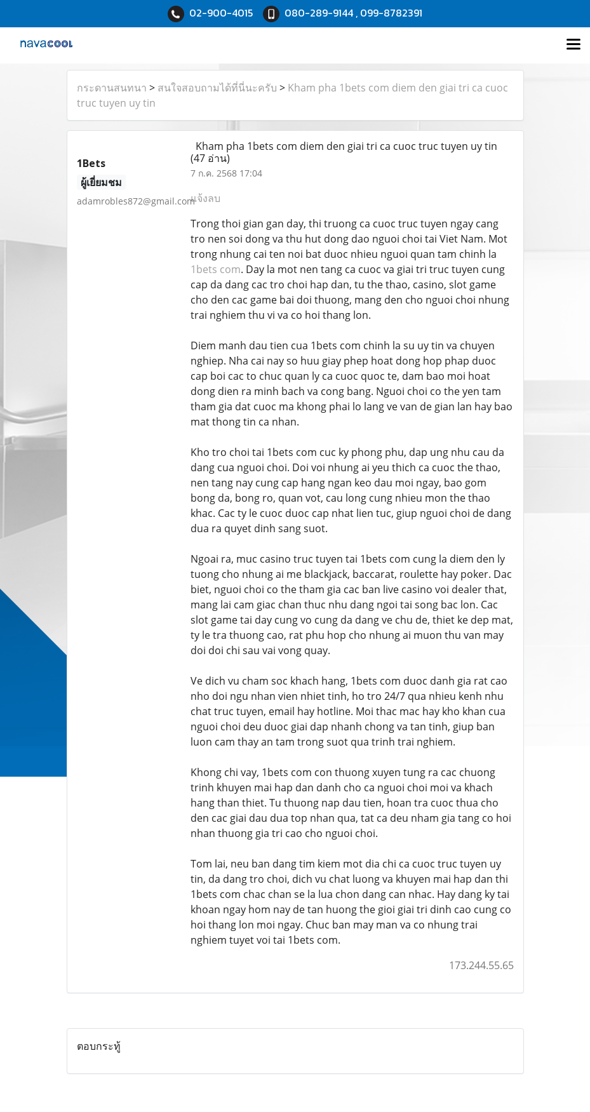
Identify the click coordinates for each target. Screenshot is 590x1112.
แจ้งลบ (205, 198)
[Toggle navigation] (573, 45)
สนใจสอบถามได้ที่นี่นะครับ (217, 88)
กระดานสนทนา (112, 88)
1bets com (216, 269)
